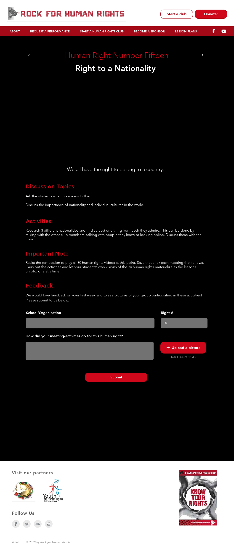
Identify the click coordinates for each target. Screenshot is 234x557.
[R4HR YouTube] (224, 31)
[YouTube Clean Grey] (49, 524)
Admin (16, 542)
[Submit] (116, 377)
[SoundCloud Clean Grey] (38, 524)
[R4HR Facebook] (213, 31)
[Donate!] (211, 14)
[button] (183, 348)
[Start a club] (176, 14)
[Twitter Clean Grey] (27, 524)
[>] (29, 55)
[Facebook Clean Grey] (16, 524)
